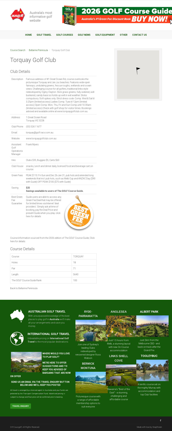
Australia (54, 319)
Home (28, 35)
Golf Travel (44, 35)
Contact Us (139, 35)
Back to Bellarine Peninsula (23, 288)
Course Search (17, 50)
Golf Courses (64, 35)
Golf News (84, 35)
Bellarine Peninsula (38, 50)
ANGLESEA (119, 311)
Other (123, 35)
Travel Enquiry (20, 406)
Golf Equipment (105, 35)
